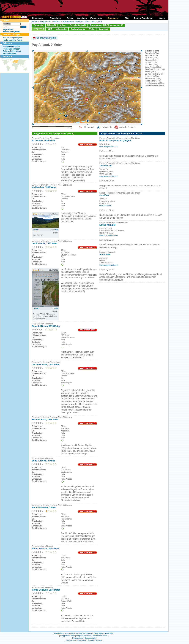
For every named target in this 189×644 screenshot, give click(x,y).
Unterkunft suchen (99, 636)
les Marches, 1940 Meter (44, 187)
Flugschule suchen (83, 636)
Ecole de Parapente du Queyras (115, 140)
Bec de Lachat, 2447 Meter (45, 419)
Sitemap (98, 640)
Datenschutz (71, 640)
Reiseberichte (77, 638)
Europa (56, 21)
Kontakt (91, 640)
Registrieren (8, 30)
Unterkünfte (61, 29)
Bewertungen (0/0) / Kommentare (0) (106, 25)
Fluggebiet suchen (67, 636)
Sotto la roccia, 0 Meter (43, 461)
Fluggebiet (38, 25)
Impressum (81, 640)
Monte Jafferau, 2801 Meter (45, 548)
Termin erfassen (10, 54)
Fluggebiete (45, 21)
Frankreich (67, 21)
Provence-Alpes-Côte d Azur (88, 21)
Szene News (98, 633)
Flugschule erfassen (11, 49)
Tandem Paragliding (84, 633)
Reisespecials (89, 638)
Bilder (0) (51, 25)
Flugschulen (70, 633)
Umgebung (39, 29)
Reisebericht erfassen (12, 51)
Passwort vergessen (11, 31)
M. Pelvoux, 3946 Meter (43, 140)
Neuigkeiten (108, 633)
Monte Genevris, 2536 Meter (46, 590)
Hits (56, 230)
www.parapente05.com (108, 147)
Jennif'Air (104, 195)
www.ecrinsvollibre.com (108, 235)
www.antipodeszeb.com (108, 265)
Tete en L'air (105, 165)
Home (34, 21)
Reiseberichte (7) (78, 25)
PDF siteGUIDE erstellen (46, 38)
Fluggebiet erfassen (11, 47)
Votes (36, 230)
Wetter (92, 29)
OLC (50, 29)
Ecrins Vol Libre (107, 225)
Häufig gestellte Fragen (13, 40)
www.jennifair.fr (105, 206)
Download (103, 29)
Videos (63, 25)
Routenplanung (77, 29)
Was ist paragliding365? (13, 38)
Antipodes (104, 254)
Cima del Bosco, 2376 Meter (46, 326)
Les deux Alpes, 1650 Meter (45, 364)
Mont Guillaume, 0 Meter (44, 507)
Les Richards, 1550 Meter (44, 243)
